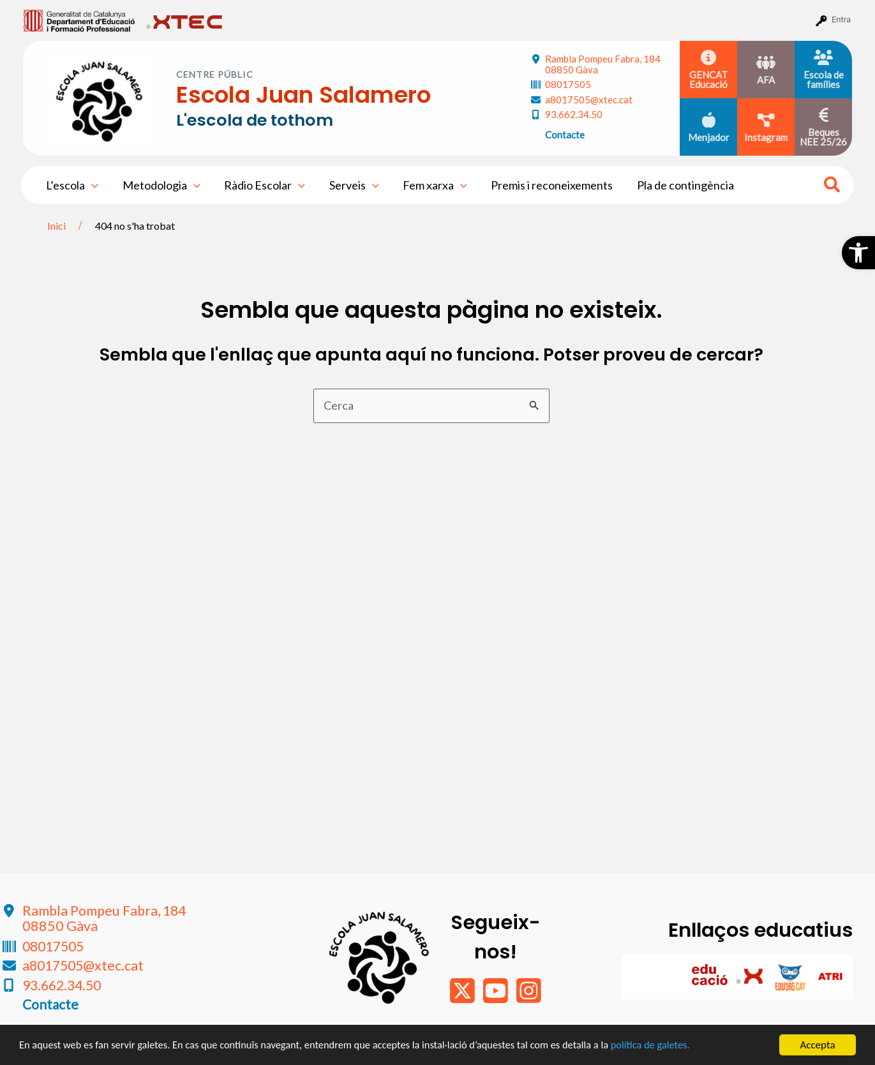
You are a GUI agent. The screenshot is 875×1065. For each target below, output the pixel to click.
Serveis (350, 185)
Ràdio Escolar (262, 185)
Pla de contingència (678, 185)
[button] (858, 252)
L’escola (71, 185)
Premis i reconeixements (546, 185)
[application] (91, 185)
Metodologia (159, 185)
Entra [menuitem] (841, 19)
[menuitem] (79, 20)
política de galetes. (673, 1045)
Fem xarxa (430, 185)
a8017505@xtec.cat (588, 99)
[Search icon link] (832, 186)
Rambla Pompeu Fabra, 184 (603, 64)
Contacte (565, 134)
